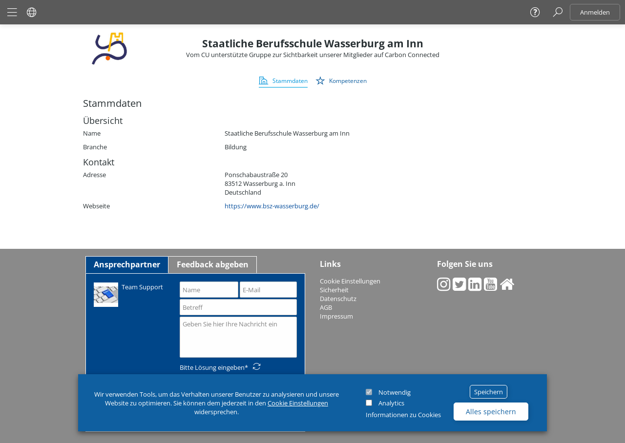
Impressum (336, 316)
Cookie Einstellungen (298, 403)
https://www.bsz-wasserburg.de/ (272, 205)
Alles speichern (491, 411)
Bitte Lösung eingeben (212, 367)
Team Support (128, 293)
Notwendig (394, 392)
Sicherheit (334, 289)
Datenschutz (338, 298)
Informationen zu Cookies (403, 414)
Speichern (488, 391)
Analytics (391, 403)
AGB (326, 307)
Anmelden (595, 12)
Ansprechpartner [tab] (127, 264)
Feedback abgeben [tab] (213, 264)
